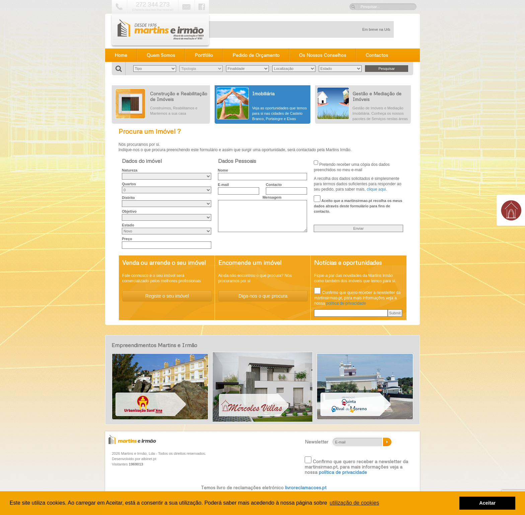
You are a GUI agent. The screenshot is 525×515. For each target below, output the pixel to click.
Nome (223, 170)
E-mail (223, 185)
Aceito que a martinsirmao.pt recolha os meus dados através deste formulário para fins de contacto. (358, 204)
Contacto (274, 185)
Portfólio (204, 55)
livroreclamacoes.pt (305, 487)
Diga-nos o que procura (262, 296)
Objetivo (129, 211)
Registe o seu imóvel (167, 296)
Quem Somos (161, 55)
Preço (127, 239)
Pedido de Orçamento (256, 55)
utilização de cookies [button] (354, 503)
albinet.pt (148, 459)
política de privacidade (346, 303)
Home (121, 55)
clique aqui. (377, 189)
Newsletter (316, 441)
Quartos (129, 184)
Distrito (128, 198)
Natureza (129, 170)
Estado (128, 225)
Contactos (377, 55)
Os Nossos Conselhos (322, 55)
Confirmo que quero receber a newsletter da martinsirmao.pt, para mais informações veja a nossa (356, 465)
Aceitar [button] (487, 503)
